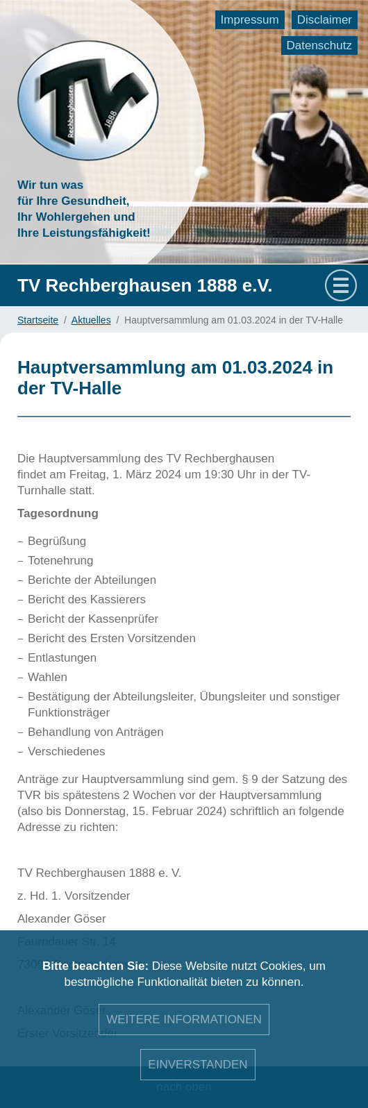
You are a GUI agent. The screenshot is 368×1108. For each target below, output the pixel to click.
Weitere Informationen (184, 1019)
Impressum (250, 19)
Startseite (37, 320)
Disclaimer (324, 19)
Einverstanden (197, 1064)
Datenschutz (320, 45)
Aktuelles (91, 320)
